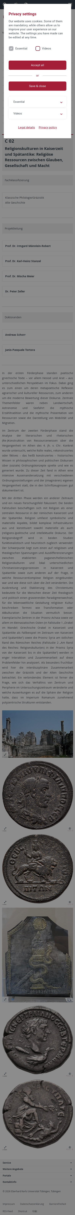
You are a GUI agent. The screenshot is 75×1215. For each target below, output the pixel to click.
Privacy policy (48, 127)
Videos (46, 48)
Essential (21, 48)
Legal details (26, 127)
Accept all (37, 65)
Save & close (37, 86)
